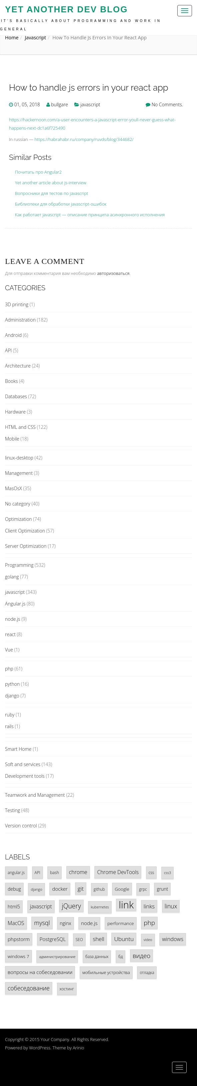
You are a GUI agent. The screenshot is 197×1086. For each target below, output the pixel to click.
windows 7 (18, 956)
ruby (9, 714)
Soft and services (22, 764)
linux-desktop (19, 458)
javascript (35, 37)
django (12, 695)
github (99, 889)
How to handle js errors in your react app (88, 88)
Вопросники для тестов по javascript (51, 193)
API (8, 350)
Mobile (12, 439)
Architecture (18, 366)
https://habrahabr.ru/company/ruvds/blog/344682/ (83, 139)
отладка (147, 972)
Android (13, 335)
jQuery (71, 905)
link (126, 905)
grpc (143, 889)
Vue (9, 649)
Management (19, 473)
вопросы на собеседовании (40, 972)
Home (11, 37)
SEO (79, 939)
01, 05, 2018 (27, 104)
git (81, 888)
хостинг (67, 988)
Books (11, 381)
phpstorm (19, 939)
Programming (19, 565)
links (149, 906)
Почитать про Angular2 (38, 172)
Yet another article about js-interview (50, 183)
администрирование (57, 956)
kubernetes (100, 907)
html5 (14, 906)
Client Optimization (25, 531)
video (148, 939)
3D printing (16, 304)
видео (141, 955)
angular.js (16, 872)
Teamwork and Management (35, 795)
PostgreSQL (53, 939)
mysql (42, 923)
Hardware (15, 412)
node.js (12, 619)
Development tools (25, 776)
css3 (167, 872)
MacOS (16, 923)
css (151, 872)
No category (17, 504)
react (10, 634)
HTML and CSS (20, 427)
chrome (78, 872)
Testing (12, 810)
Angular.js (15, 603)
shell (98, 939)
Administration (20, 320)
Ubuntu (124, 939)
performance (120, 923)
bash (54, 872)
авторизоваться (113, 273)
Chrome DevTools (118, 872)
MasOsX (13, 488)
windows (172, 939)
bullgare (59, 104)
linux (171, 906)
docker (60, 888)
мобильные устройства (106, 972)
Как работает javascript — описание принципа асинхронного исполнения (90, 215)
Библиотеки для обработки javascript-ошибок (61, 204)
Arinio (78, 1048)
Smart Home (18, 749)
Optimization (18, 519)
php (9, 668)
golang (12, 576)
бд (120, 956)
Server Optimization (26, 546)
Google (122, 889)
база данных (96, 956)
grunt (162, 889)
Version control (21, 825)
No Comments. (167, 104)
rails (9, 726)
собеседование (29, 988)
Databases (16, 396)
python (12, 684)
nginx (65, 923)
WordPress (39, 1048)
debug (14, 889)
